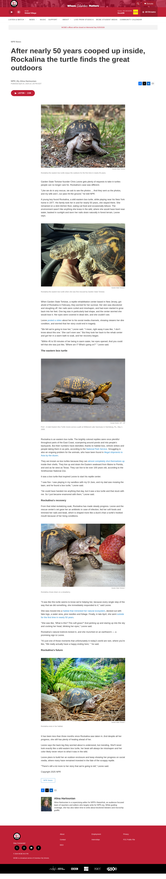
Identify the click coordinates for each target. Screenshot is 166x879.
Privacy (126, 840)
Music (43, 25)
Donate (151, 6)
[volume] (19, 17)
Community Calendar (131, 25)
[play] (11, 17)
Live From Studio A (84, 25)
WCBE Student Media (106, 25)
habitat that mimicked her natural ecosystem (84, 616)
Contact (63, 845)
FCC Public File (129, 845)
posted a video (55, 326)
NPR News (16, 47)
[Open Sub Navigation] (26, 25)
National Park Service (96, 454)
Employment (96, 840)
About (66, 25)
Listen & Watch (16, 25)
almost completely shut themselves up (106, 466)
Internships (96, 845)
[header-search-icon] (139, 6)
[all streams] (149, 17)
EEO (62, 850)
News (32, 25)
